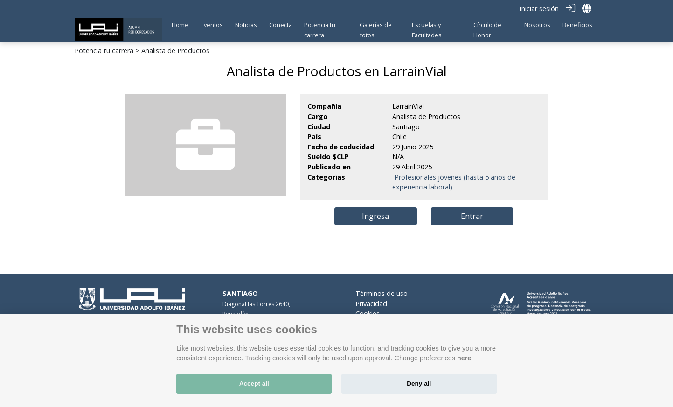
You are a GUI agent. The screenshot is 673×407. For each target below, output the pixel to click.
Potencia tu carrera (104, 50)
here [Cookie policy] (464, 358)
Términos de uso (381, 293)
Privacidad (371, 303)
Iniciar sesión (539, 8)
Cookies (367, 313)
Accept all (254, 383)
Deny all (419, 383)
